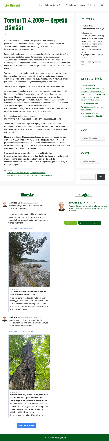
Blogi (40, 5)
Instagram (83, 195)
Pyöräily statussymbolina (90, 103)
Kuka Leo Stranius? (55, 5)
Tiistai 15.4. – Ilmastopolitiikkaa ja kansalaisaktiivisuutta (26, 173)
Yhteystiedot (93, 5)
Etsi (100, 177)
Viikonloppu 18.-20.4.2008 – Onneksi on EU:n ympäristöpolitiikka (29, 175)
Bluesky (27, 195)
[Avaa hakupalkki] (102, 5)
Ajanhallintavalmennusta (75, 5)
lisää (86, 57)
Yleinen (9, 170)
